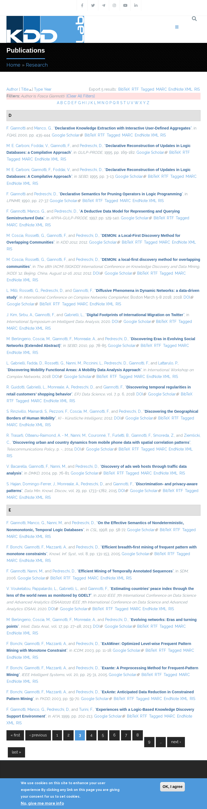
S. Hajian (13, 484)
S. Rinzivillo (16, 411)
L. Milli (12, 290)
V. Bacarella (16, 466)
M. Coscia (14, 235)
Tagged (147, 89)
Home (13, 65)
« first (15, 735)
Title (25, 89)
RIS (197, 89)
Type (38, 89)
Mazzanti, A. (56, 547)
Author (12, 89)
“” (123, 128)
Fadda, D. (35, 363)
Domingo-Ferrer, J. (39, 484)
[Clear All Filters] (81, 96)
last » (16, 752)
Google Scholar (67, 135)
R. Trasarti (14, 435)
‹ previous (38, 735)
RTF (135, 89)
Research (37, 65)
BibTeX (124, 89)
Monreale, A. (85, 339)
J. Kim (11, 315)
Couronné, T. (99, 435)
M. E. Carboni (17, 146)
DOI (98, 273)
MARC (161, 89)
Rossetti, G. (35, 235)
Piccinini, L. (93, 363)
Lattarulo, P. (168, 363)
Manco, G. (43, 128)
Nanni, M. (74, 363)
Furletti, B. (120, 435)
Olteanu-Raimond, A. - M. (47, 435)
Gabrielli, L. (74, 315)
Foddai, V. (40, 146)
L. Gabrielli (15, 363)
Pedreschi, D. (91, 146)
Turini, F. (86, 709)
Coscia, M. (41, 339)
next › (176, 742)
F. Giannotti (16, 128)
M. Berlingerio (18, 339)
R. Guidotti (15, 387)
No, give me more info (42, 803)
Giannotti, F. (60, 146)
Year (47, 89)
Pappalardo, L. (44, 588)
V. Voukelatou (18, 588)
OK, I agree (172, 786)
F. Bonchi (14, 547)
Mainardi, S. (37, 411)
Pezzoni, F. (58, 411)
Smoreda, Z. (163, 435)
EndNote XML (180, 89)
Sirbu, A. (26, 315)
